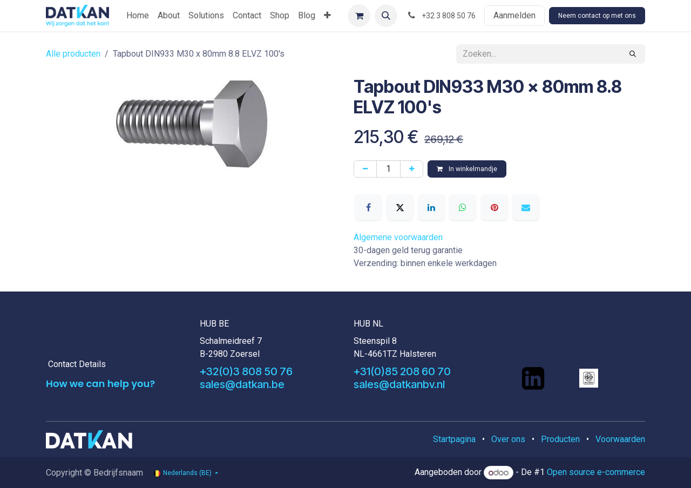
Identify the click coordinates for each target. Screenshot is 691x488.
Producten (560, 439)
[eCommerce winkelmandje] (359, 15)
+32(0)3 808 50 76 (246, 371)
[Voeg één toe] (411, 169)
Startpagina (454, 439)
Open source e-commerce (596, 472)
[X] (400, 207)
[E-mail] (526, 207)
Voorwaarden (620, 439)
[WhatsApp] (463, 207)
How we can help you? (100, 383)
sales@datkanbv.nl (399, 384)
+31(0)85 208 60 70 (402, 371)
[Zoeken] (632, 54)
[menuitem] (137, 15)
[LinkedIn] (431, 207)
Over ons (508, 439)
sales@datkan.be (242, 384)
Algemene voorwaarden (398, 237)
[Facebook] (368, 207)
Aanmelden (514, 15)
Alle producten (73, 54)
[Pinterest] (494, 207)
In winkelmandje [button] (467, 169)
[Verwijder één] (365, 169)
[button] (386, 15)
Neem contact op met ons (597, 15)
